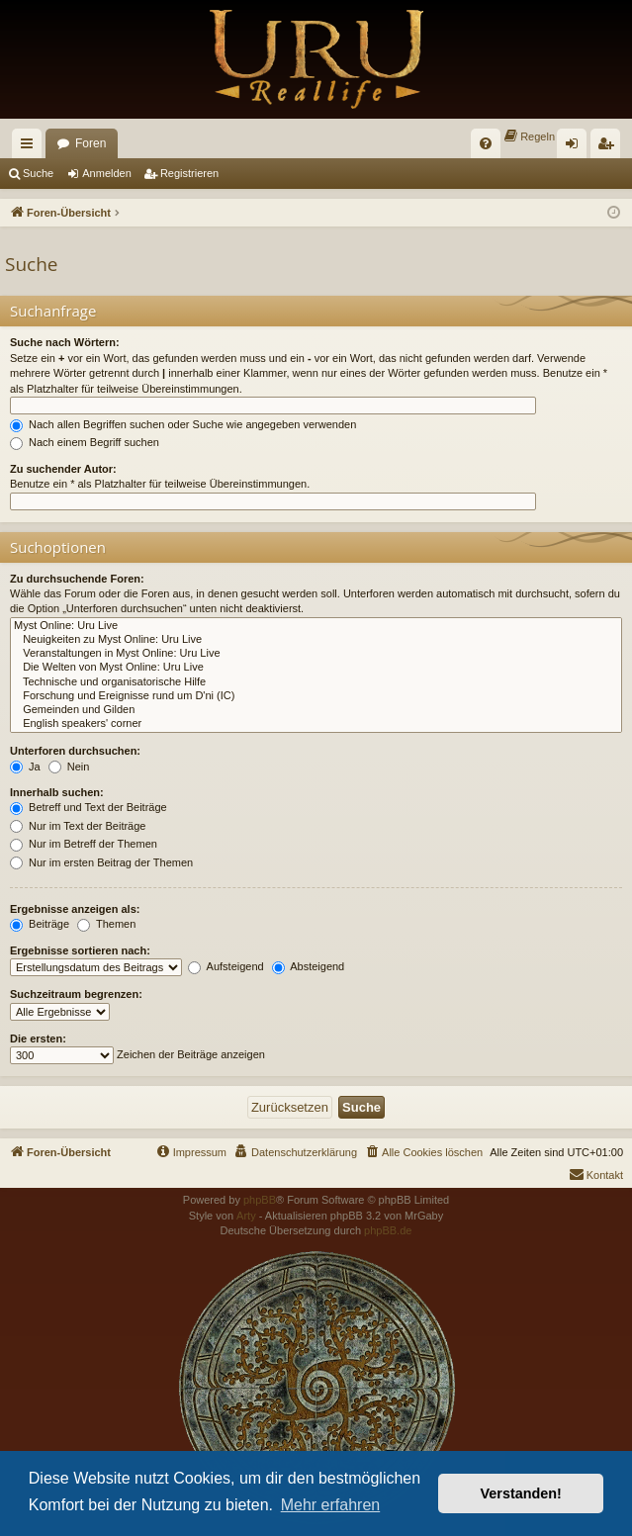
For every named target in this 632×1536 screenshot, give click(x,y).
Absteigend (308, 966)
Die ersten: (38, 1038)
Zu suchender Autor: (63, 469)
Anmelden (107, 173)
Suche (38, 173)
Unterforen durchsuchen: (75, 751)
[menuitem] (485, 143)
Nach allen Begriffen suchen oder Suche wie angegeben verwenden (183, 424)
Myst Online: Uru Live (316, 626)
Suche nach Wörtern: (65, 342)
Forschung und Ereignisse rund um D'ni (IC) (316, 696)
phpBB (259, 1200)
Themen (106, 924)
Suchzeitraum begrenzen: (76, 994)
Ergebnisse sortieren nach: (80, 950)
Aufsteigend (226, 966)
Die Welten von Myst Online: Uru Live (316, 668)
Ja (25, 766)
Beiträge (39, 924)
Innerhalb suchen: (57, 792)
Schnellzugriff (31, 147)
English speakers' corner (316, 724)
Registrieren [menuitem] (609, 147)
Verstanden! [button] (521, 1493)
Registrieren (189, 173)
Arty (246, 1215)
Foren (90, 143)
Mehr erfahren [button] (331, 1504)
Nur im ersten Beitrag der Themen (101, 862)
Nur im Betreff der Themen (83, 844)
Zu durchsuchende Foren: (77, 579)
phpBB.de (387, 1230)
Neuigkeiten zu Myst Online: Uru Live (316, 640)
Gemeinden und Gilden (316, 710)
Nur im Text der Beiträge (77, 826)
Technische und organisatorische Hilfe (316, 682)
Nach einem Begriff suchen (84, 442)
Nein (69, 766)
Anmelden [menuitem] (576, 147)
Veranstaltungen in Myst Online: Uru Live (316, 654)
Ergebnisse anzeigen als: (74, 909)
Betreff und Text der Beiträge (88, 807)
